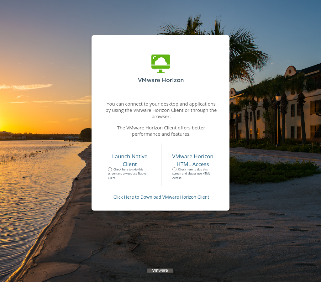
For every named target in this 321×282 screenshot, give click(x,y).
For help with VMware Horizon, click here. (160, 238)
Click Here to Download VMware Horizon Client (161, 197)
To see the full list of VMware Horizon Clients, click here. (160, 226)
